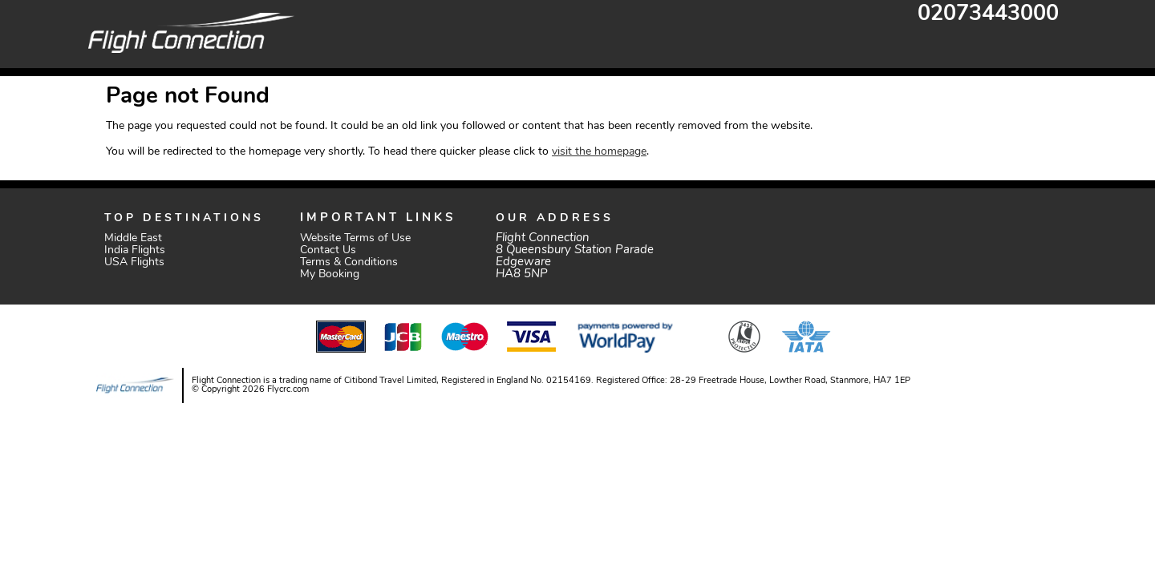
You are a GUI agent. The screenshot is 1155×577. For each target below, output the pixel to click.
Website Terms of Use (355, 238)
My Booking (329, 274)
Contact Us (328, 250)
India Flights (134, 250)
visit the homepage (599, 152)
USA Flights (134, 262)
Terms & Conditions (349, 262)
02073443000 (988, 15)
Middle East (133, 238)
